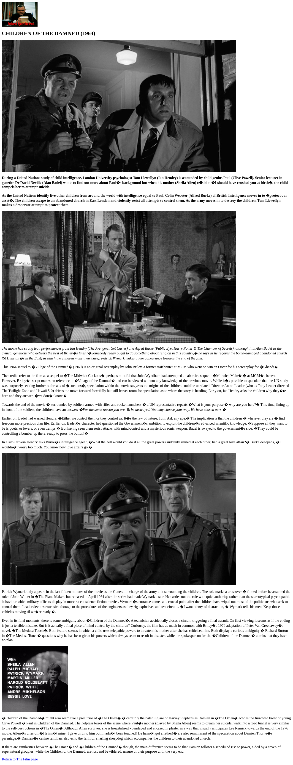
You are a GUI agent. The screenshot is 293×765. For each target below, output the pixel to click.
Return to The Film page (20, 759)
